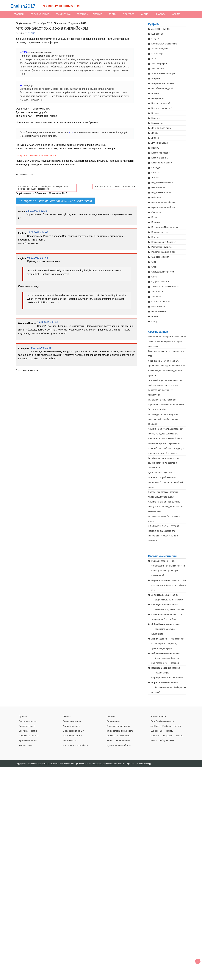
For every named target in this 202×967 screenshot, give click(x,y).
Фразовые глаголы (160, 301)
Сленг (30, 175)
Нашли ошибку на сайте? (162, 740)
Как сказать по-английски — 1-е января (114, 186)
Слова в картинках (72, 721)
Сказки (154, 262)
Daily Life (155, 38)
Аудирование (157, 98)
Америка (155, 78)
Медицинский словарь (162, 182)
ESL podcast (157, 34)
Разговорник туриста (161, 247)
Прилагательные (159, 232)
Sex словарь (157, 53)
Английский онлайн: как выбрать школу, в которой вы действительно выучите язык (165, 507)
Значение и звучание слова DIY (170, 609)
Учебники (156, 296)
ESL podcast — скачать (161, 731)
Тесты (112, 14)
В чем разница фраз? (161, 108)
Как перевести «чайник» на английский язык (168, 585)
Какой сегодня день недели (119, 731)
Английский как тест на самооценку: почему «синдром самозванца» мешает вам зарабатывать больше (165, 434)
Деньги (154, 133)
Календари (156, 167)
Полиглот (128, 14)
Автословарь (157, 68)
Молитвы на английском (163, 202)
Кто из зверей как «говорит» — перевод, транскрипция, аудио (167, 644)
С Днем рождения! (160, 257)
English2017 (23, 6)
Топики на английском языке (165, 286)
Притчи (154, 237)
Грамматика (63, 14)
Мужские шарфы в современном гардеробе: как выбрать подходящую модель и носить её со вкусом (166, 448)
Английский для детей (162, 88)
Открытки (156, 212)
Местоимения (158, 187)
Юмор (154, 321)
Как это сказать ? (159, 158)
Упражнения (157, 291)
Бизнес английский (160, 103)
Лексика (81, 14)
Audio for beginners (160, 48)
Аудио (144, 14)
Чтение (97, 14)
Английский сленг (71, 726)
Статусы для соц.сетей (162, 272)
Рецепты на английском (163, 252)
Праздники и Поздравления (164, 227)
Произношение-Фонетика (163, 242)
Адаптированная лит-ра (163, 73)
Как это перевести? (160, 153)
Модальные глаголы (161, 192)
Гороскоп (155, 118)
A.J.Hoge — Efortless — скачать (165, 726)
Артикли (155, 93)
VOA (153, 58)
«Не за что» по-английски (75, 745)
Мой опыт (156, 197)
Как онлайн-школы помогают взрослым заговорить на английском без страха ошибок (166, 405)
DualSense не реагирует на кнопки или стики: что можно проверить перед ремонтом (167, 341)
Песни (154, 217)
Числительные (158, 311)
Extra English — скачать (162, 721)
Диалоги (160, 14)
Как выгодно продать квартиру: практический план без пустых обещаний (163, 419)
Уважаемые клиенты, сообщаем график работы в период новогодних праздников (43, 187)
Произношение (40, 14)
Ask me (176, 14)
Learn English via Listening (164, 44)
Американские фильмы (162, 83)
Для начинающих (159, 143)
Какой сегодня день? (161, 162)
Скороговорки (113, 721)
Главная (19, 14)
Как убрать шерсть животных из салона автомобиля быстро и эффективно (163, 463)
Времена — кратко (28, 731)
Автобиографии (159, 63)
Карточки (155, 172)
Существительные (160, 281)
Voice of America (158, 716)
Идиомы (155, 148)
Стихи (154, 277)
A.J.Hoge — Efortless (161, 29)
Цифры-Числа (158, 306)
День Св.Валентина (161, 128)
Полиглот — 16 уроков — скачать (166, 735)
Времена (155, 113)
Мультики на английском (163, 207)
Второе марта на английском (169, 599)
